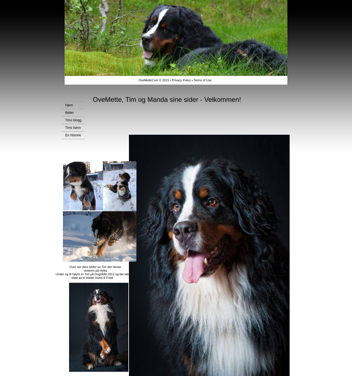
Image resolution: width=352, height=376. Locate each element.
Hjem (69, 105)
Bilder (69, 113)
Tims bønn (73, 128)
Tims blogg (73, 120)
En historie (73, 135)
